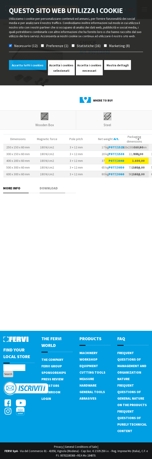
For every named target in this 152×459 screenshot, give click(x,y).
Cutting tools (92, 372)
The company (52, 359)
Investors (50, 385)
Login (46, 398)
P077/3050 (116, 167)
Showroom (50, 392)
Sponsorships (53, 372)
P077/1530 (116, 154)
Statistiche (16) (89, 45)
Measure (86, 379)
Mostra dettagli (118, 65)
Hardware (87, 385)
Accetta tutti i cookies (27, 65)
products (90, 338)
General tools (92, 392)
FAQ (121, 338)
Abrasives (87, 398)
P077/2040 (116, 161)
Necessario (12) (26, 45)
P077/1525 (116, 147)
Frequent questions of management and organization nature (131, 366)
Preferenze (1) (57, 45)
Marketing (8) (119, 45)
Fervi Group (51, 366)
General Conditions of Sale (81, 447)
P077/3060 (116, 174)
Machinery (88, 353)
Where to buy (103, 100)
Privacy (58, 447)
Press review (52, 379)
